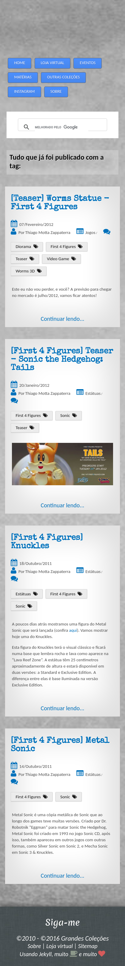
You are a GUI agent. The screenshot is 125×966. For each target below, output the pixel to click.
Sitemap (88, 946)
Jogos (90, 232)
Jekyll (45, 954)
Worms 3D (25, 271)
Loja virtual (59, 946)
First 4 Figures (63, 246)
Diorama (23, 246)
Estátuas (93, 393)
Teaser (21, 258)
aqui (73, 630)
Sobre (34, 946)
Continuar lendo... (62, 318)
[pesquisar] (61, 127)
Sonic (65, 415)
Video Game (58, 258)
